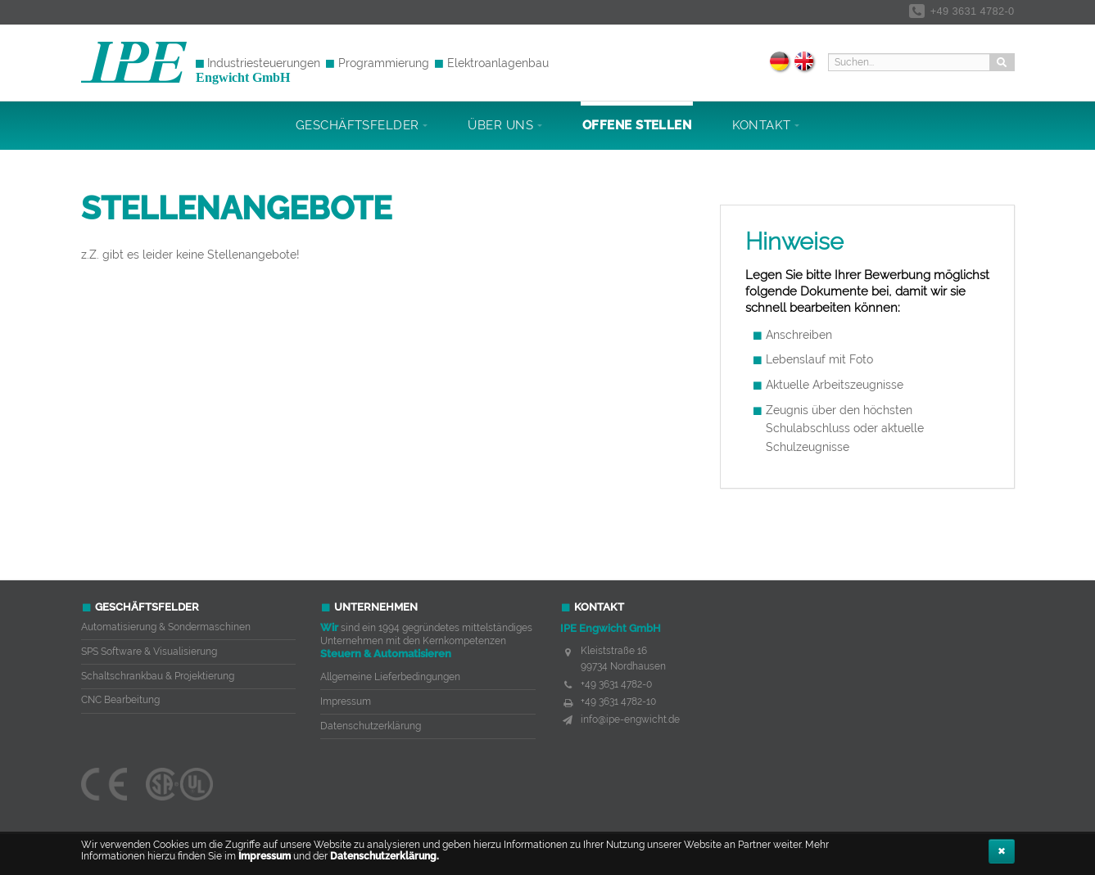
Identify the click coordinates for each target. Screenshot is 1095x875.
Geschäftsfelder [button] (362, 125)
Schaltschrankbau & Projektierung (157, 676)
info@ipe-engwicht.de (630, 719)
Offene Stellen (636, 125)
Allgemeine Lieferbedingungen (390, 677)
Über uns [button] (504, 125)
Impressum (264, 856)
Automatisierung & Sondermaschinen (166, 627)
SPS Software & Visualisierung (149, 651)
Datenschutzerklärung (370, 726)
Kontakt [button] (766, 125)
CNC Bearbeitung (120, 700)
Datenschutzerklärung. (384, 856)
